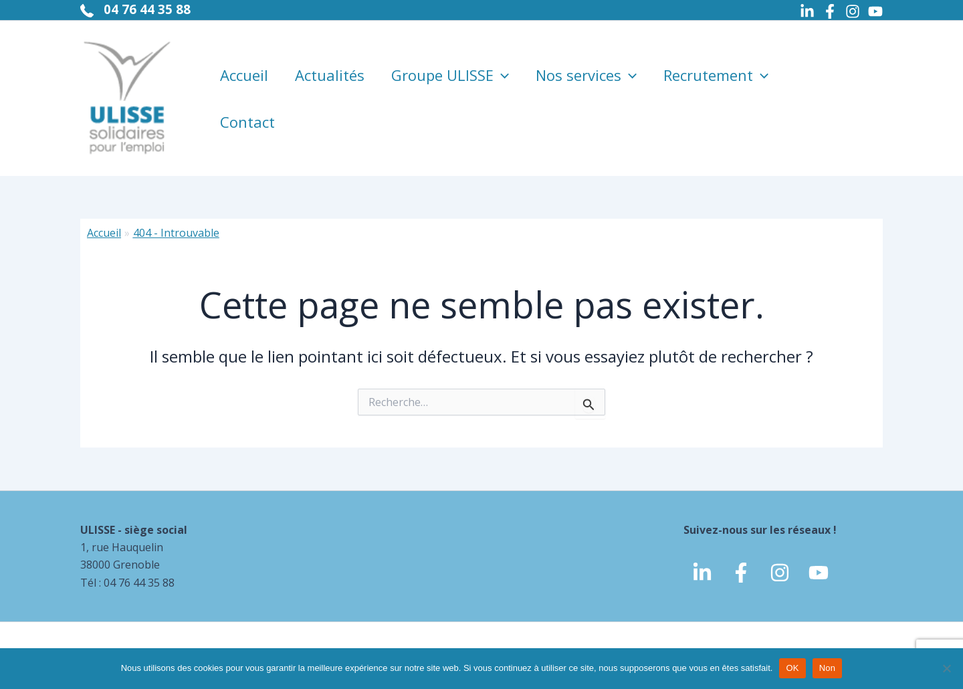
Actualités (329, 75)
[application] (501, 75)
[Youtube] (875, 11)
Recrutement (715, 75)
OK (792, 668)
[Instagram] (852, 11)
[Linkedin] (807, 11)
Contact (247, 122)
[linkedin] (702, 572)
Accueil (244, 75)
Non (827, 668)
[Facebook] (830, 11)
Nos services (586, 75)
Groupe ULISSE (450, 75)
